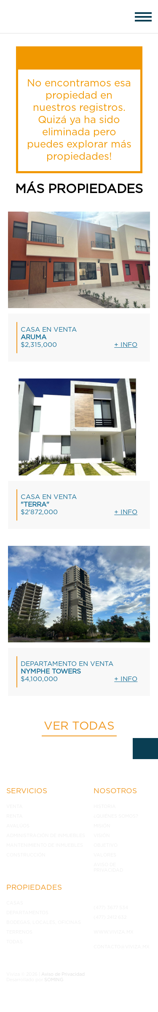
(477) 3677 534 (111, 907)
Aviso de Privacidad (108, 867)
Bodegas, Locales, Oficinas (43, 922)
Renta (14, 816)
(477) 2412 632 (110, 917)
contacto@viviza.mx (120, 947)
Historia (105, 806)
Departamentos (27, 912)
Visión (102, 835)
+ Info (125, 345)
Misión (102, 826)
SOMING (53, 979)
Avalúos (17, 826)
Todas (14, 942)
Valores (105, 855)
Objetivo (106, 845)
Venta (14, 806)
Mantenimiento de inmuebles (44, 845)
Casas (14, 903)
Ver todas (79, 726)
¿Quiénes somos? (116, 816)
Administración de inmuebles (45, 835)
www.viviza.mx (114, 932)
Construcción (26, 855)
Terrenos (19, 932)
